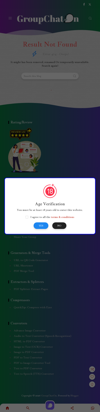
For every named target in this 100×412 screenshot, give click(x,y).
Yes (41, 225)
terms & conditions (62, 217)
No (59, 225)
